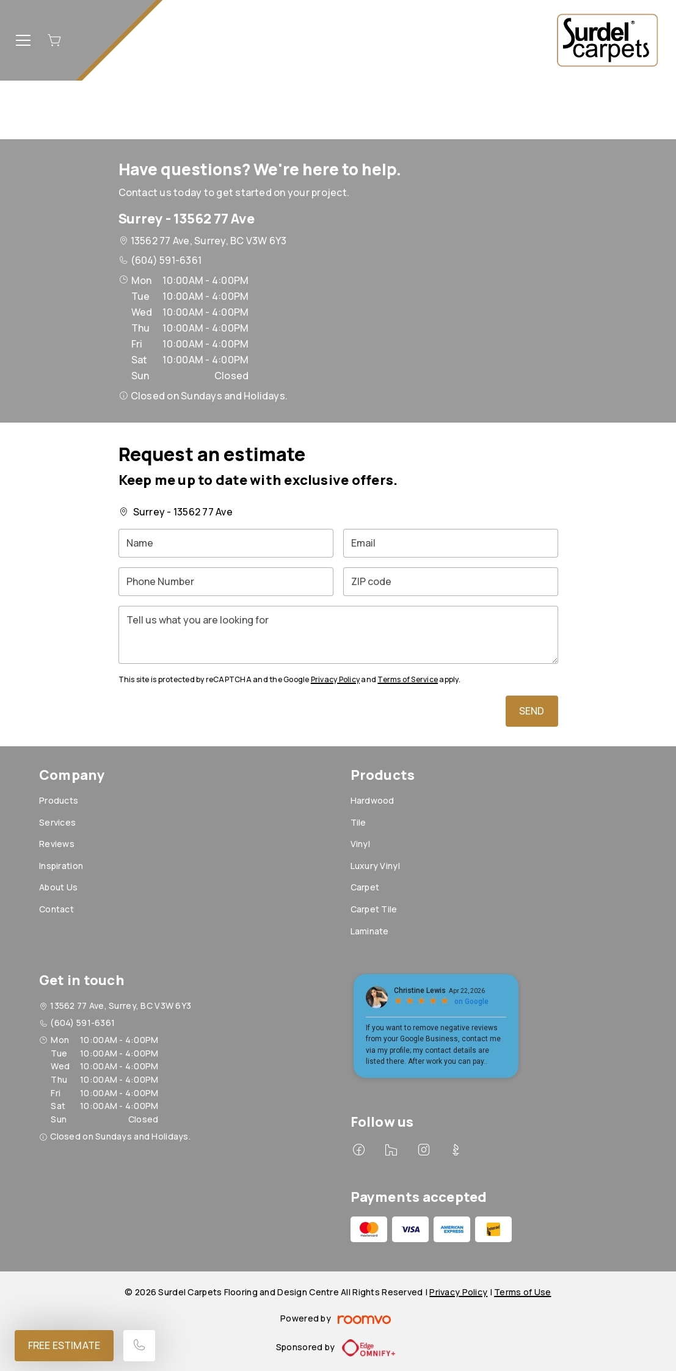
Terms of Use (522, 1292)
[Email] (450, 543)
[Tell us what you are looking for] (338, 635)
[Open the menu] (23, 40)
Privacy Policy (335, 679)
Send (532, 711)
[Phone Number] (225, 581)
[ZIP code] (450, 581)
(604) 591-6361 (166, 260)
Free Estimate (64, 1345)
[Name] (225, 543)
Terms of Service (407, 679)
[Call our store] (139, 1345)
